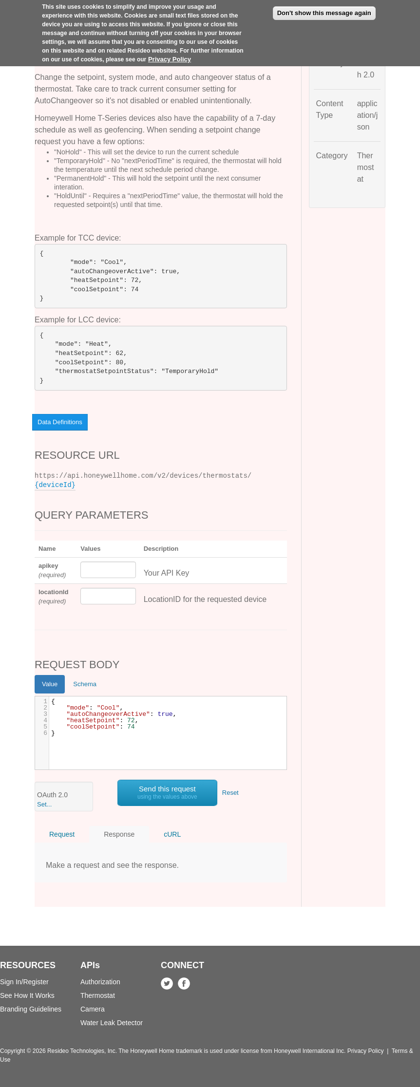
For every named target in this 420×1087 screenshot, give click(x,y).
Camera (92, 1009)
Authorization (100, 982)
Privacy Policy (169, 59)
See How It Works (27, 995)
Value (49, 684)
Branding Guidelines (30, 1009)
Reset (230, 792)
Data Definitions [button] (60, 422)
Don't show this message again (324, 13)
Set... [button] (44, 804)
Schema (84, 684)
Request (62, 834)
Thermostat (97, 995)
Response (119, 834)
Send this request (167, 792)
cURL (172, 834)
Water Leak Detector (111, 1023)
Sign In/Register (24, 982)
